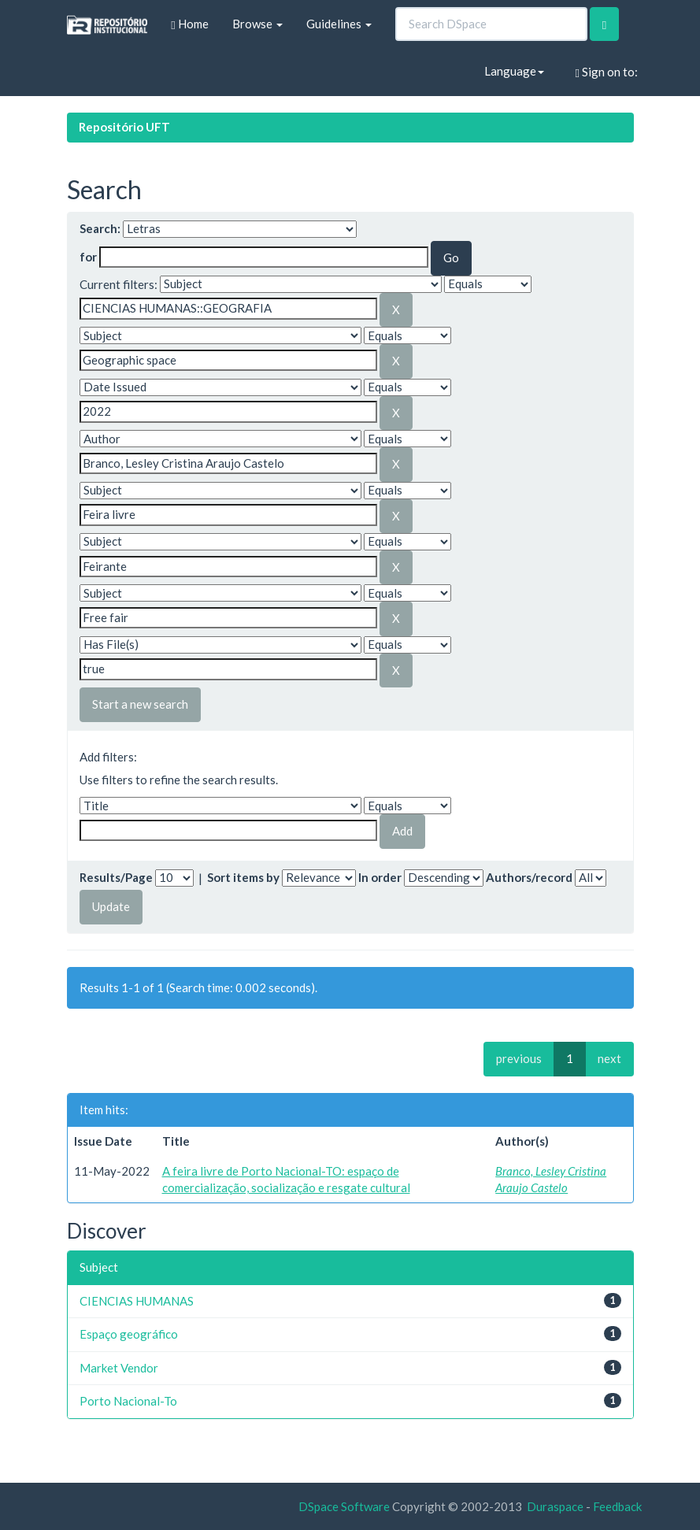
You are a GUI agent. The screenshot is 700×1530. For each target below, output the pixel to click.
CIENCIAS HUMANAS (137, 1301)
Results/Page (116, 877)
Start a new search (140, 704)
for (88, 257)
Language (514, 71)
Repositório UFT (124, 127)
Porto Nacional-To (128, 1401)
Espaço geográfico (129, 1334)
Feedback (617, 1506)
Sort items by (243, 877)
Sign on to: (607, 72)
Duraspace (555, 1506)
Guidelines (339, 24)
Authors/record (529, 877)
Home (189, 24)
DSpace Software (344, 1506)
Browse (257, 24)
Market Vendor (119, 1368)
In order (380, 877)
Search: (100, 228)
